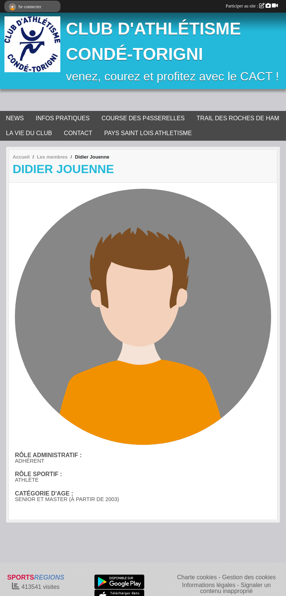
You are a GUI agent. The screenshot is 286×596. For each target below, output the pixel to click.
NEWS (15, 118)
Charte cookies (197, 577)
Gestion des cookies (249, 577)
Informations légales (208, 585)
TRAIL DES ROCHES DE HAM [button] (238, 118)
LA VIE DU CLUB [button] (29, 133)
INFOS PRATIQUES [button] (63, 118)
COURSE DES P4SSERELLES (143, 118)
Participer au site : (252, 6)
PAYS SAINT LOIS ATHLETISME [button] (148, 133)
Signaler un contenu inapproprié (235, 588)
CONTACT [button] (78, 133)
